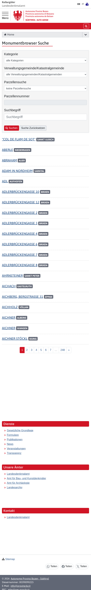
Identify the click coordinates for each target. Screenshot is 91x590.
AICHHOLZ (10, 307)
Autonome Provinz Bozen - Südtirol (30, 578)
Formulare (13, 435)
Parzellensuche (15, 82)
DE (78, 4)
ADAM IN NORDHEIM (17, 171)
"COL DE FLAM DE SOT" (18, 139)
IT (83, 4)
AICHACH (9, 286)
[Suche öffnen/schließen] (86, 26)
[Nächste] (68, 350)
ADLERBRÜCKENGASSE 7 (19, 254)
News (10, 444)
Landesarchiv (14, 487)
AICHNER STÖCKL (15, 338)
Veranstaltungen (16, 448)
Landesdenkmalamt (18, 473)
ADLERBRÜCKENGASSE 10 (20, 191)
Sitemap (10, 559)
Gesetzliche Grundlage (20, 430)
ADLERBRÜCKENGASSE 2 (19, 213)
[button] (85, 34)
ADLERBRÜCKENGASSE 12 (20, 202)
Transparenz (14, 453)
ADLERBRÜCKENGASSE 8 (19, 265)
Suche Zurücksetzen (33, 128)
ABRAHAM (9, 160)
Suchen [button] (12, 128)
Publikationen (14, 439)
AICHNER (8, 317)
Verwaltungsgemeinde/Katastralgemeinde (34, 68)
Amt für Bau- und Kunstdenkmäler (26, 478)
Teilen (52, 566)
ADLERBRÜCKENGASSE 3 (19, 223)
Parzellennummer (17, 96)
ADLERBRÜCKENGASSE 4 (19, 233)
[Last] (63, 350)
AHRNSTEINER (12, 275)
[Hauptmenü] (5, 15)
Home (9, 34)
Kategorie (11, 54)
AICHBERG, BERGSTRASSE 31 (22, 296)
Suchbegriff (12, 110)
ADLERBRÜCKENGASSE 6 (19, 244)
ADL (5, 181)
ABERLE (7, 150)
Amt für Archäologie (18, 483)
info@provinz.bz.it (20, 585)
